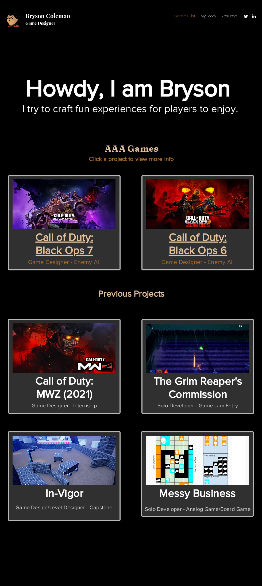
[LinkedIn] (254, 16)
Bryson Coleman (47, 16)
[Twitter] (246, 16)
